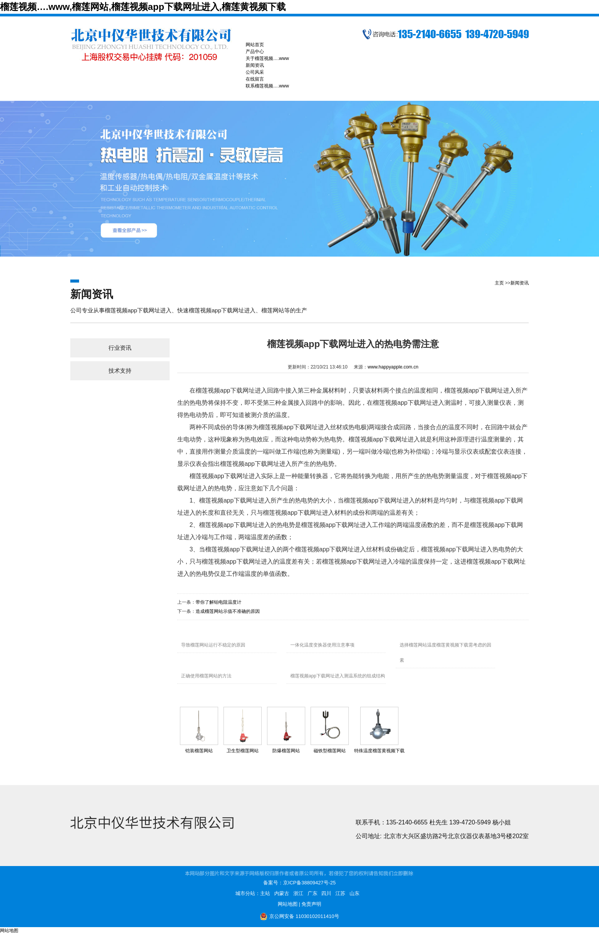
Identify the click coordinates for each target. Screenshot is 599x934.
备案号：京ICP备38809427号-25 (299, 883)
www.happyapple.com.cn (392, 367)
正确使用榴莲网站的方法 (206, 676)
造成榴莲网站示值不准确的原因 (228, 611)
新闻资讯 (519, 283)
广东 (312, 893)
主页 (499, 283)
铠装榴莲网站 (199, 750)
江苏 (340, 893)
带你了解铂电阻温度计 (218, 602)
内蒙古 (281, 893)
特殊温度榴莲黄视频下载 (379, 750)
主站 (265, 893)
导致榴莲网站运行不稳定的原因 (213, 645)
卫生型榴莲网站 (243, 750)
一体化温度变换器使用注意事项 (322, 645)
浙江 (298, 893)
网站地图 (288, 904)
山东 (354, 893)
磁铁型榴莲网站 (330, 750)
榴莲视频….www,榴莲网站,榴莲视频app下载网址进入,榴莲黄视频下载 (143, 7)
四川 (326, 893)
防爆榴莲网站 (286, 750)
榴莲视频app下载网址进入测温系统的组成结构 (337, 676)
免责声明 (311, 904)
